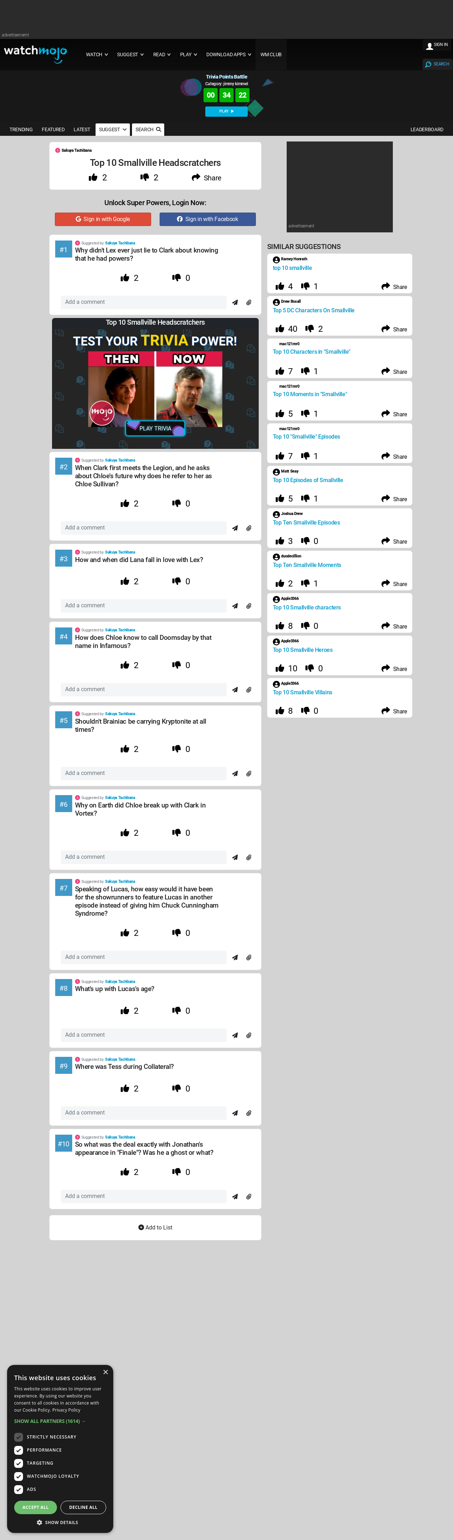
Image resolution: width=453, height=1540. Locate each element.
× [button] (105, 1372)
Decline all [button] (83, 1507)
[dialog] (60, 1449)
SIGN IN (441, 44)
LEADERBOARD (427, 129)
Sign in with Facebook (207, 219)
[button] (60, 1421)
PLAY (226, 111)
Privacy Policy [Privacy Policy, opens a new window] (66, 1410)
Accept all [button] (36, 1507)
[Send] (235, 302)
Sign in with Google (103, 219)
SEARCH (441, 64)
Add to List (155, 1227)
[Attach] (249, 302)
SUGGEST (112, 129)
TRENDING (21, 129)
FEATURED (53, 129)
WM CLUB (271, 55)
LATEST (82, 129)
